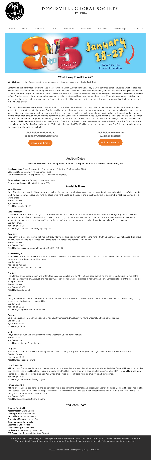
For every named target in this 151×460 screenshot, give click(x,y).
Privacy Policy (82, 450)
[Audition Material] (110, 142)
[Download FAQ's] (40, 143)
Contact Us (94, 450)
